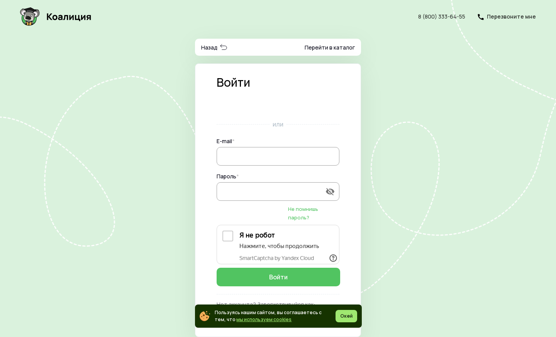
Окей (346, 316)
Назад (214, 47)
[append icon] (330, 191)
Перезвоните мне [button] (511, 16)
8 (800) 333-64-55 (441, 16)
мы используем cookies (264, 319)
